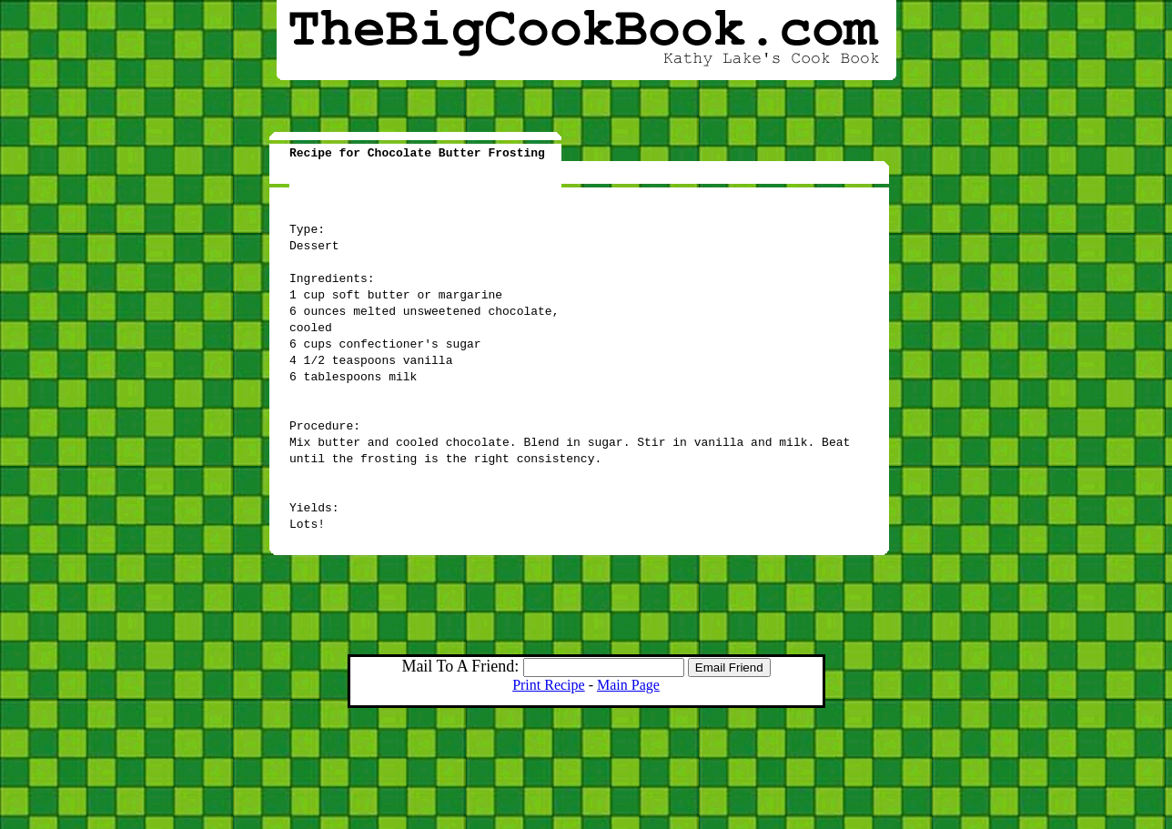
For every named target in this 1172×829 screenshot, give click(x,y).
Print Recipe (548, 685)
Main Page (628, 685)
